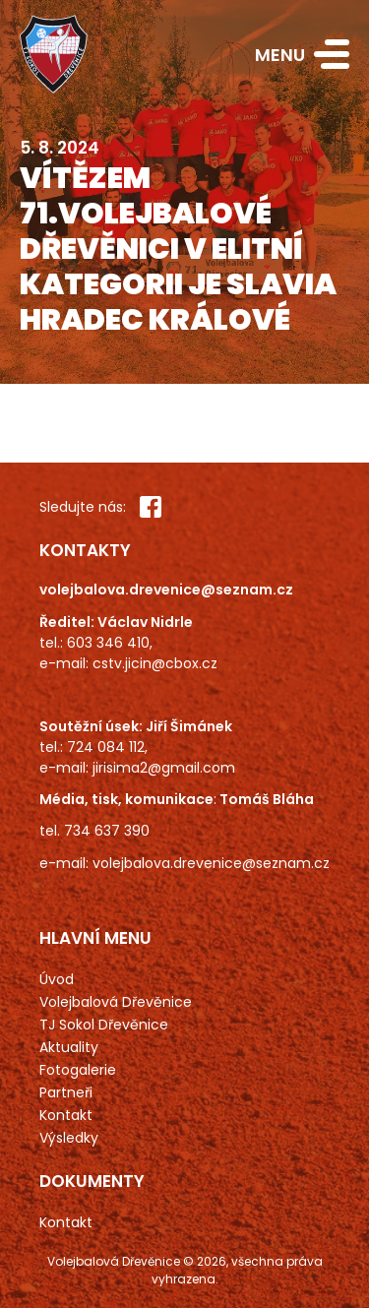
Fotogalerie (77, 1070)
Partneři (65, 1092)
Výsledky (68, 1138)
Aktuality (68, 1047)
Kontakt (65, 1115)
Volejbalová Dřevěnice (115, 1002)
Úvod (56, 979)
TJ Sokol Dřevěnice (103, 1024)
